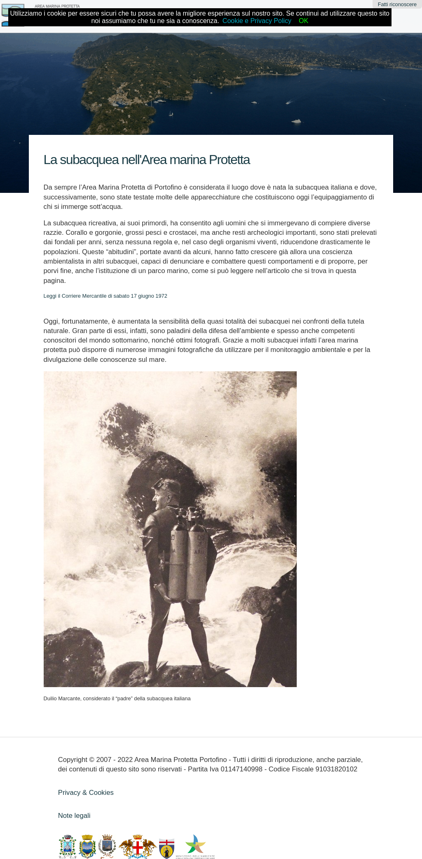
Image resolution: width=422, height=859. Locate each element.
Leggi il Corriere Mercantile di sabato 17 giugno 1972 (105, 296)
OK (303, 20)
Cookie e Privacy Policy (257, 20)
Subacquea (124, 140)
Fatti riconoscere (397, 4)
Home (94, 140)
